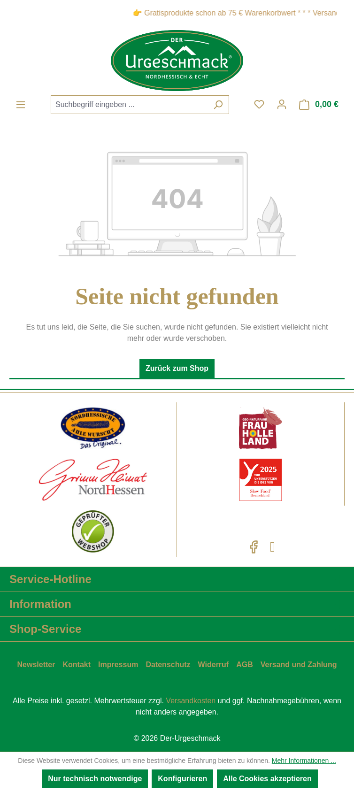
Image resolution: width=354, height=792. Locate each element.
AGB (244, 665)
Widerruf (213, 665)
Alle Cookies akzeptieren (267, 779)
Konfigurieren (182, 779)
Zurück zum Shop (177, 368)
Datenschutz (168, 665)
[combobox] (129, 104)
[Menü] (20, 104)
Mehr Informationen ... (304, 760)
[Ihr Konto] (281, 104)
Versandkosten (190, 701)
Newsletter (36, 665)
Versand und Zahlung (299, 665)
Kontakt (76, 665)
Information (40, 604)
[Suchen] (218, 104)
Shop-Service (45, 629)
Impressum (118, 665)
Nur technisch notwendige (95, 779)
